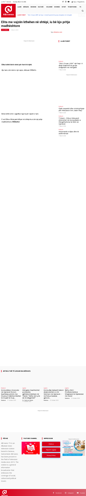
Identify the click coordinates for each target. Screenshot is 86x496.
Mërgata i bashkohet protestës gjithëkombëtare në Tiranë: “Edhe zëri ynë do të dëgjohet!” (31, 393)
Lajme (24, 388)
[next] (83, 15)
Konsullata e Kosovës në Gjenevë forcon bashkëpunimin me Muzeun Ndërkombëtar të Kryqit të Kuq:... (11, 393)
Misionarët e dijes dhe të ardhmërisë (70, 127)
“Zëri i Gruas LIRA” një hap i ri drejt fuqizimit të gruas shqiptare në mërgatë (49, 15)
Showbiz (5, 30)
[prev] (79, 15)
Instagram (71, 492)
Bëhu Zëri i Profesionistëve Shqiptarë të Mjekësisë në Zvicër (75, 391)
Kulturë (61, 61)
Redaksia (3, 399)
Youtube (82, 492)
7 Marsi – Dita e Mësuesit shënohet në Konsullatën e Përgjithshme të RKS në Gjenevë (70, 118)
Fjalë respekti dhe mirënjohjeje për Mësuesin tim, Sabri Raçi (69, 108)
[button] (82, 10)
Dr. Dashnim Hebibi (27, 399)
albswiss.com (57, 32)
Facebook (59, 492)
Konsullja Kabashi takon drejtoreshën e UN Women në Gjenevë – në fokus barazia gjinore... (53, 392)
